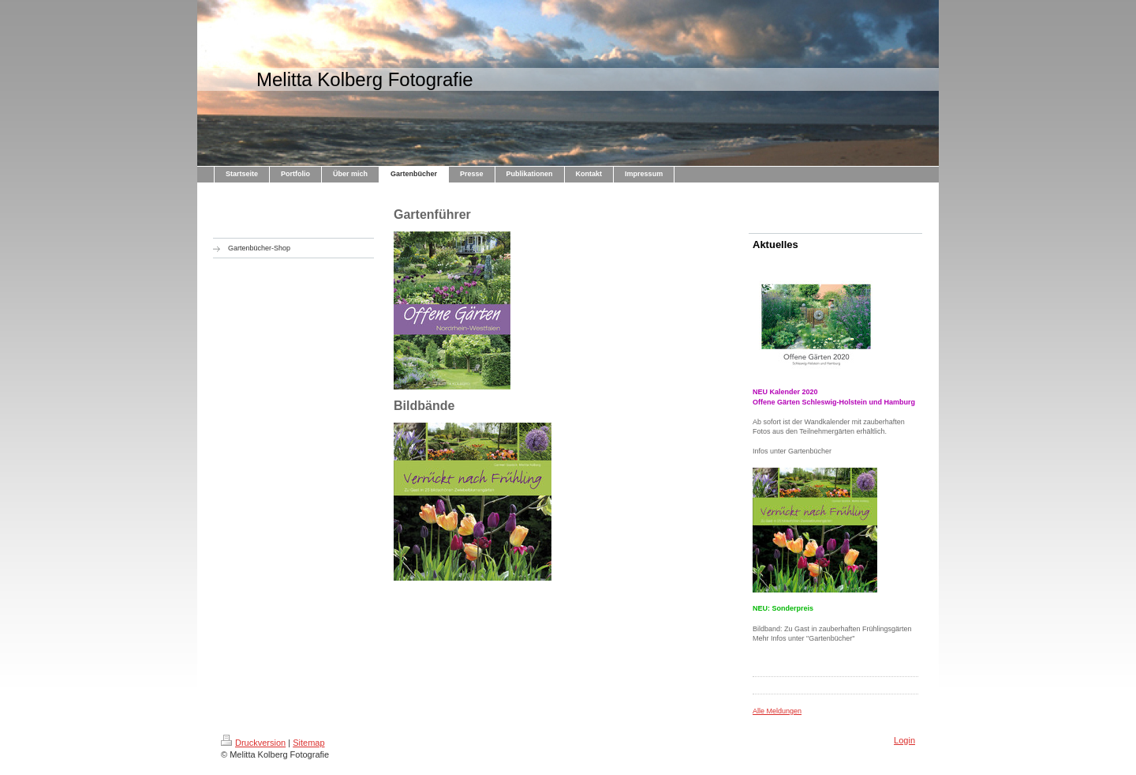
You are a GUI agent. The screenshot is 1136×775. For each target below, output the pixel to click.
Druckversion (253, 742)
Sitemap (308, 742)
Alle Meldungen (777, 711)
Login (904, 740)
